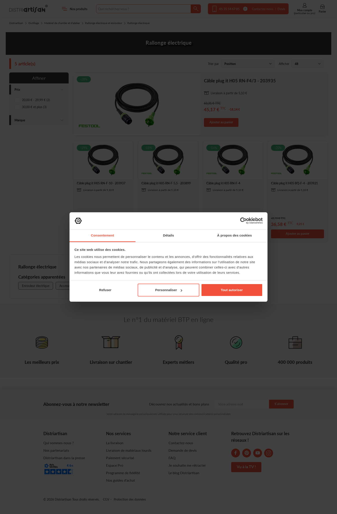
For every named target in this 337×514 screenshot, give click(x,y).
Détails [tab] (168, 235)
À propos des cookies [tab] (234, 235)
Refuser (105, 290)
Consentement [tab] (102, 235)
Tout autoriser (232, 290)
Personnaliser (168, 290)
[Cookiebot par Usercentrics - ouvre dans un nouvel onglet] (243, 220)
